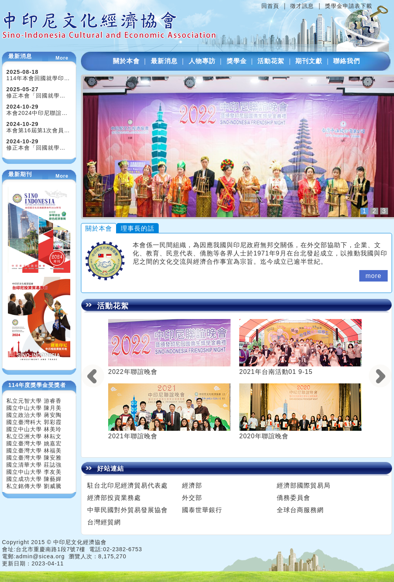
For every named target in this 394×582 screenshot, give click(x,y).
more (373, 275)
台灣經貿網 (104, 522)
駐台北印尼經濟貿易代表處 (127, 485)
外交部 (192, 497)
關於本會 (126, 61)
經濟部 (192, 485)
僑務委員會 (293, 497)
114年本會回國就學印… (38, 78)
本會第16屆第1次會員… (38, 130)
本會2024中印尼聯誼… (37, 113)
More (62, 58)
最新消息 (164, 61)
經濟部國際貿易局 (303, 485)
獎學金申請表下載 (348, 6)
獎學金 (237, 61)
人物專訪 (202, 61)
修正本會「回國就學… (36, 95)
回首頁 (270, 6)
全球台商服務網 (300, 510)
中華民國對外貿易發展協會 (127, 510)
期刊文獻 (308, 61)
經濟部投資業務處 (114, 497)
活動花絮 (270, 61)
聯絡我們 (346, 61)
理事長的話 (137, 228)
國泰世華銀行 (202, 510)
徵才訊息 (302, 6)
